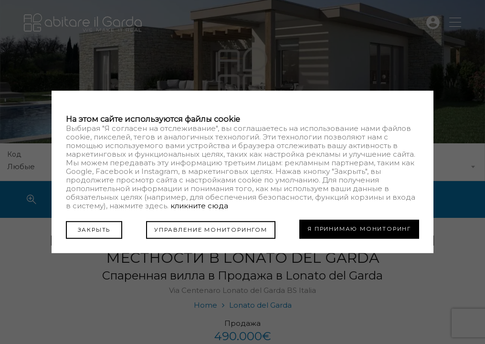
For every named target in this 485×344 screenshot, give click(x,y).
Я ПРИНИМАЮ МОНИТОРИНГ (359, 229)
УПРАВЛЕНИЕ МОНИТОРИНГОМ (207, 229)
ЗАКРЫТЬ (90, 229)
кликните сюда (199, 206)
